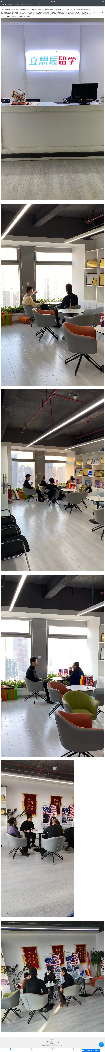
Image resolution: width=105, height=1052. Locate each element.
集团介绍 (23, 4)
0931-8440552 (52, 1042)
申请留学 (101, 1044)
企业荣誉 (30, 4)
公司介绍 (4, 4)
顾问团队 (10, 4)
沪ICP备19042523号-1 (52, 1043)
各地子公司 (37, 4)
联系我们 (17, 4)
